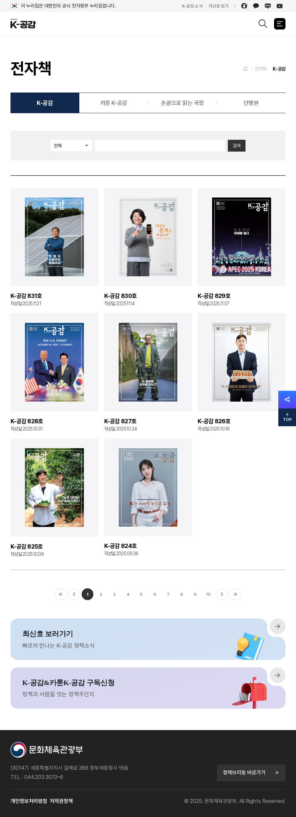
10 (208, 594)
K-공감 (279, 69)
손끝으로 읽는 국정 (182, 102)
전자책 (260, 69)
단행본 (251, 102)
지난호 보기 (218, 6)
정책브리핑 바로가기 (251, 773)
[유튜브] (280, 6)
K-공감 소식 (192, 6)
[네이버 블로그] (268, 6)
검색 (237, 145)
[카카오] (256, 6)
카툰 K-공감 (113, 102)
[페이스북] (244, 6)
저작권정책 (61, 801)
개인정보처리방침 (28, 801)
